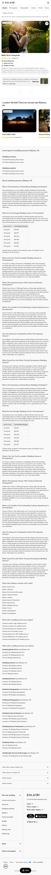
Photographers (13, 8)
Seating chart (6, 829)
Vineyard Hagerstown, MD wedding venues (15, 634)
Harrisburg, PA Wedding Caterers (12, 668)
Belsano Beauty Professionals (11, 600)
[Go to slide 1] (22, 51)
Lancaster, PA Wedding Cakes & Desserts (14, 721)
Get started (30, 816)
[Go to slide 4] (27, 51)
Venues (4, 8)
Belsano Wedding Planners (10, 605)
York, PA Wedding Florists (9, 745)
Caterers (33, 8)
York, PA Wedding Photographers (12, 705)
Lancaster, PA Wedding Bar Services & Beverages (17, 756)
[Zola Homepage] (10, 2)
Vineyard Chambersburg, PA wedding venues (15, 639)
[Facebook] (28, 822)
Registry (4, 813)
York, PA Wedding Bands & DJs (11, 657)
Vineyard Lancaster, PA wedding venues (14, 626)
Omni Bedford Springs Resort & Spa (13, 159)
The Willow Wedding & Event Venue (13, 162)
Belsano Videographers (9, 610)
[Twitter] (32, 822)
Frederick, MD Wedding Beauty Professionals (15, 734)
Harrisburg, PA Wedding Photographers (14, 703)
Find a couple (32, 807)
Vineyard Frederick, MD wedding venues (14, 623)
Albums (4, 825)
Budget (4, 821)
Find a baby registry (35, 810)
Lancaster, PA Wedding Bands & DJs (13, 655)
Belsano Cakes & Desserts (10, 594)
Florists (40, 8)
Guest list (5, 804)
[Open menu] (3, 3)
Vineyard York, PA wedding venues (12, 631)
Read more (35, 81)
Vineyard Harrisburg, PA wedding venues (14, 628)
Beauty (47, 8)
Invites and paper (7, 817)
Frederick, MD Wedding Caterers (12, 665)
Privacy (5, 862)
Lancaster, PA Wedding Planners (11, 681)
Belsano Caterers (7, 597)
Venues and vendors (9, 800)
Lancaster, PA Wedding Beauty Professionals (15, 729)
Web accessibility (38, 862)
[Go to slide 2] (24, 51)
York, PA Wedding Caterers (10, 673)
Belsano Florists (6, 608)
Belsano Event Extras (8, 587)
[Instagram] (35, 822)
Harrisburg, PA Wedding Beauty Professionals (15, 737)
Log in (30, 804)
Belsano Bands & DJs (8, 602)
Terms (11, 862)
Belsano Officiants (7, 589)
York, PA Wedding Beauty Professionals (14, 732)
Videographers (24, 8)
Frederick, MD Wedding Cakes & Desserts (14, 718)
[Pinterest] (30, 822)
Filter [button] (25, 870)
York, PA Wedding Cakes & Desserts (13, 716)
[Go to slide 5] (28, 51)
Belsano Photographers (9, 613)
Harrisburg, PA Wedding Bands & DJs (13, 652)
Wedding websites (8, 809)
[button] (47, 23)
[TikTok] (37, 822)
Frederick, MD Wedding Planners (12, 684)
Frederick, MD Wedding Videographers (14, 695)
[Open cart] (48, 3)
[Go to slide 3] (25, 51)
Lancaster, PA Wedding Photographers (13, 708)
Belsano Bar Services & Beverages (12, 592)
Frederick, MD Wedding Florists (11, 748)
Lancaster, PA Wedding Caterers (12, 671)
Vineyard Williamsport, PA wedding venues (15, 636)
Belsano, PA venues (7, 13)
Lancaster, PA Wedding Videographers (13, 692)
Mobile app (5, 834)
